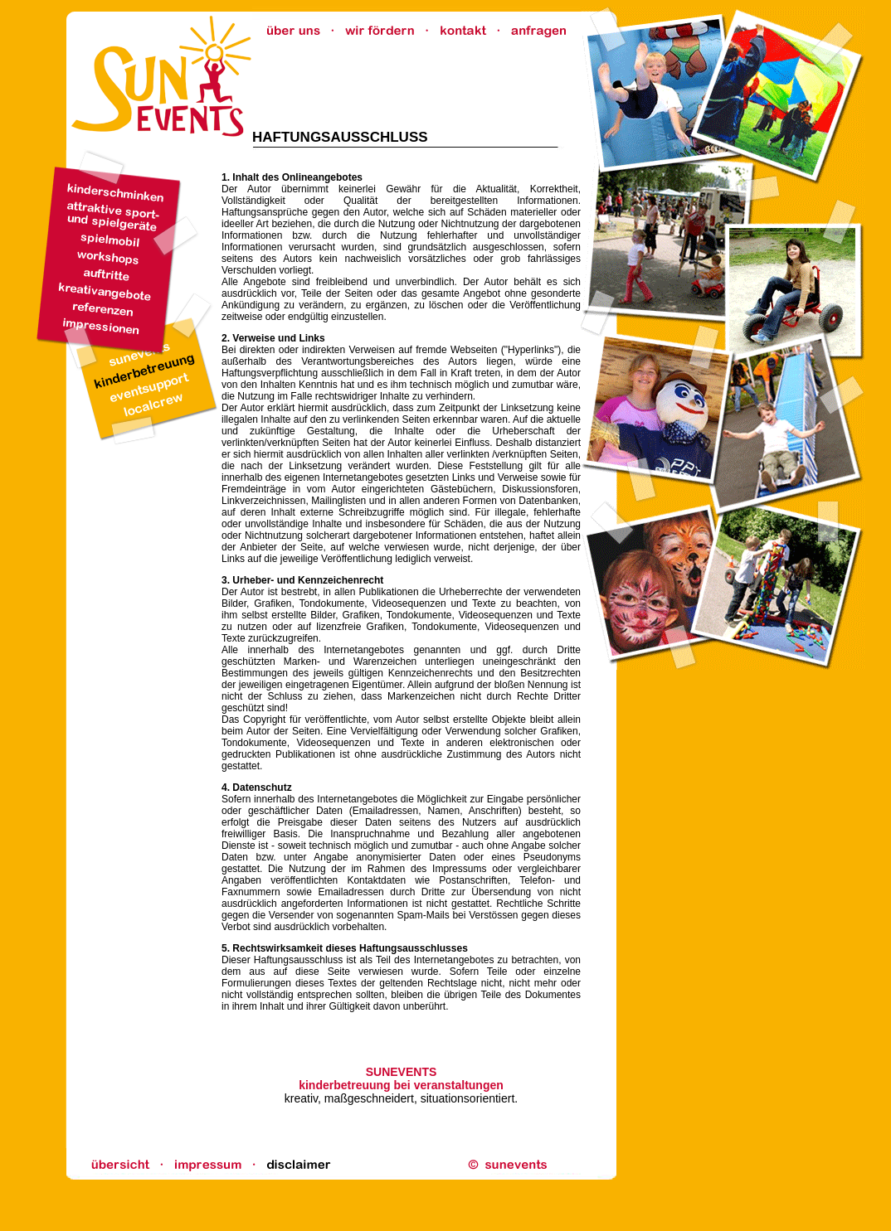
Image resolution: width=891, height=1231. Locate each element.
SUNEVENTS (401, 1071)
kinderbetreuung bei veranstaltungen (401, 1085)
